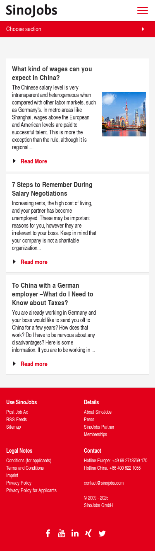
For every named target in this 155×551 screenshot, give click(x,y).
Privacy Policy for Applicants (31, 490)
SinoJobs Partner (99, 426)
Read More (34, 161)
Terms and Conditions (25, 467)
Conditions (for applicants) (28, 460)
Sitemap (13, 426)
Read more (34, 262)
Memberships (95, 434)
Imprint (12, 475)
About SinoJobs (98, 411)
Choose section (23, 28)
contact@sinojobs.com (104, 482)
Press (89, 419)
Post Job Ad (17, 411)
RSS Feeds (16, 419)
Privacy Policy (18, 482)
